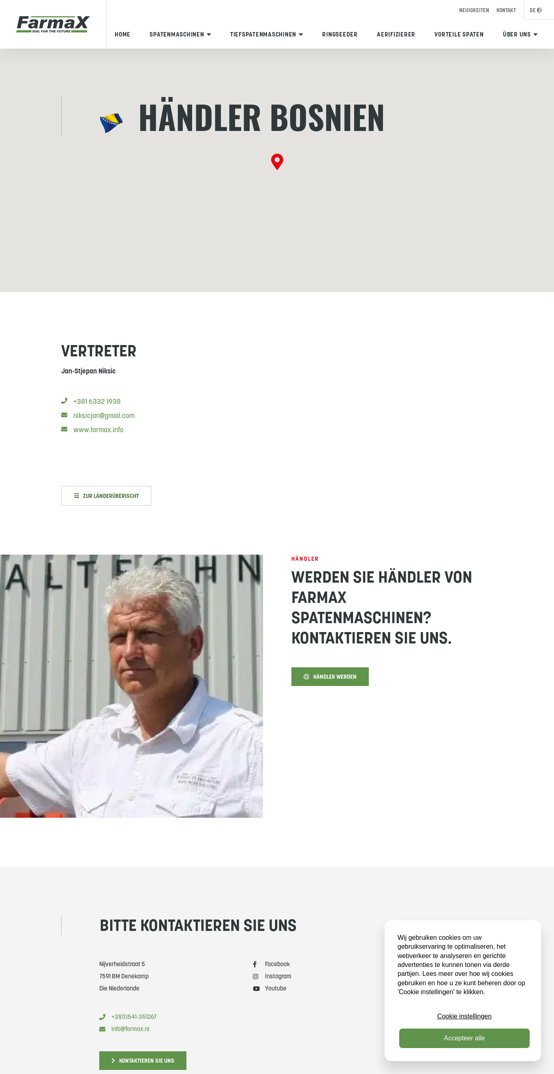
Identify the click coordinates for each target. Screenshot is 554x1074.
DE (536, 10)
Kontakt (506, 10)
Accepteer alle (464, 1038)
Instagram (272, 976)
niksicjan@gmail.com (98, 420)
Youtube (270, 988)
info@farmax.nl (124, 1029)
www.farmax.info (92, 434)
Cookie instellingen (464, 1016)
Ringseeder (340, 34)
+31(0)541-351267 (127, 1016)
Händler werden (330, 681)
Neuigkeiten (474, 10)
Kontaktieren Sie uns (142, 1060)
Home (122, 34)
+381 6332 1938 (91, 406)
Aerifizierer (396, 34)
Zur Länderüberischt (106, 500)
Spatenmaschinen (177, 34)
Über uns (517, 34)
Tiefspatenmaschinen (263, 34)
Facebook (271, 964)
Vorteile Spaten (458, 34)
